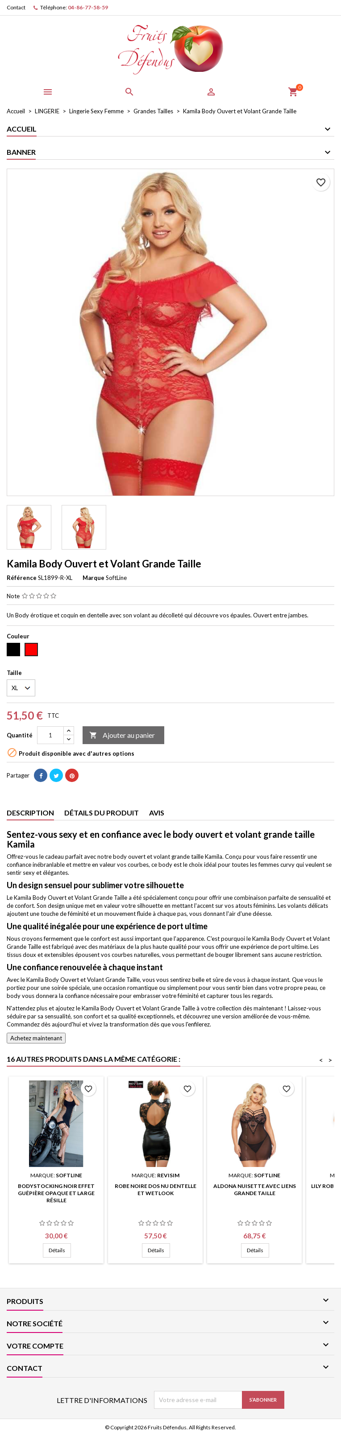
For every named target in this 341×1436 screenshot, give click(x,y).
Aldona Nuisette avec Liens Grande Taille (254, 1189)
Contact (16, 7)
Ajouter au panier (122, 735)
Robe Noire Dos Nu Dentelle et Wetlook (155, 1189)
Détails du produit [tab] (101, 812)
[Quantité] (50, 735)
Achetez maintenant (36, 1038)
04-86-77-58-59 (88, 7)
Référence (22, 577)
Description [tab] (30, 812)
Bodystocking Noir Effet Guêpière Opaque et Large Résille (56, 1193)
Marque (93, 577)
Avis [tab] (156, 812)
